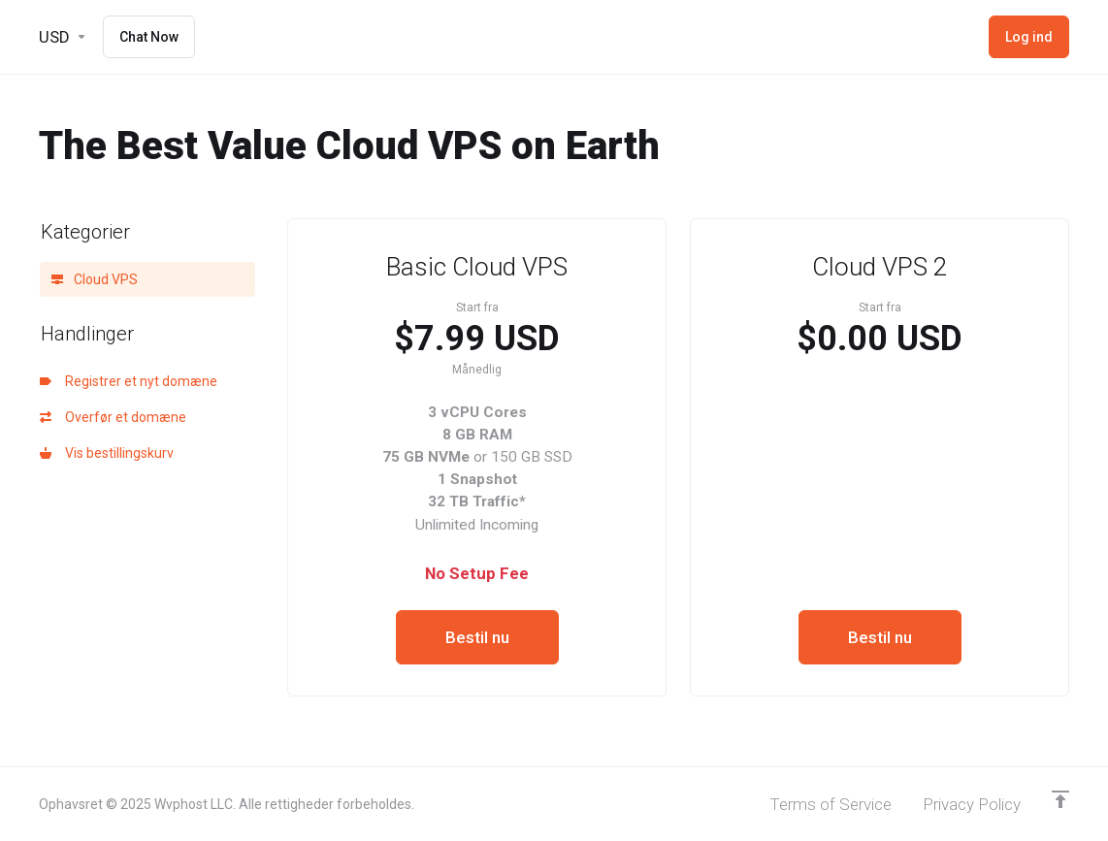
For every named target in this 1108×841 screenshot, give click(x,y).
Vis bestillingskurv (107, 453)
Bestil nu (477, 637)
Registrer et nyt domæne (128, 381)
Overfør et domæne (113, 417)
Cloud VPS (94, 279)
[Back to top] (1060, 799)
